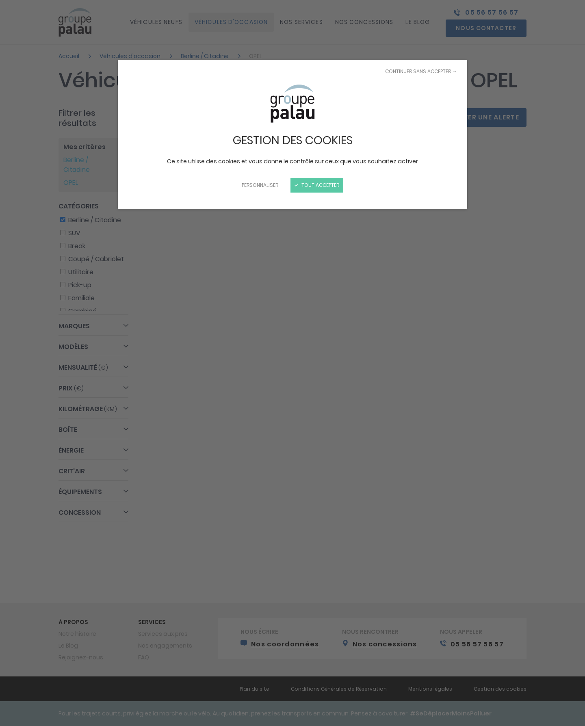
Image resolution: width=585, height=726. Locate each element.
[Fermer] (292, 363)
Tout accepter (317, 185)
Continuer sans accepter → (421, 71)
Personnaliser (260, 185)
